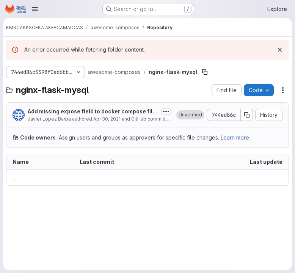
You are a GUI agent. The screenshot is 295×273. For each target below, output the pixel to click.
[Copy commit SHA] (247, 115)
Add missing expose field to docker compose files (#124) (92, 111)
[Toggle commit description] (166, 111)
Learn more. (235, 137)
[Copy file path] (205, 72)
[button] (190, 114)
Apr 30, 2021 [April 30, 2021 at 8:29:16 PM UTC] (107, 119)
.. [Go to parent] (14, 177)
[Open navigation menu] (35, 9)
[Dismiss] (279, 49)
